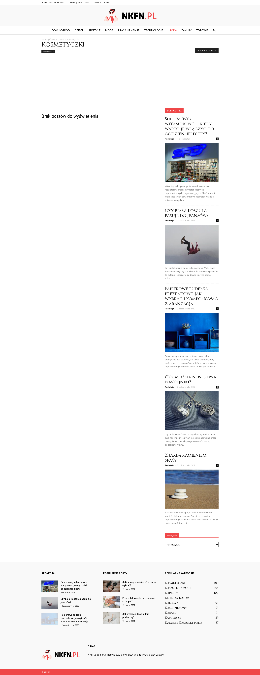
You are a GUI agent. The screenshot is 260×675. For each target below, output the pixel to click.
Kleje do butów (177, 598)
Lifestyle (94, 30)
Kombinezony (176, 608)
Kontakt (107, 2)
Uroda (172, 30)
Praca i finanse (128, 30)
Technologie (153, 30)
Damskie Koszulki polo (183, 623)
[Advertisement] (130, 83)
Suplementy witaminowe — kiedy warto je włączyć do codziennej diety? (189, 126)
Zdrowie (202, 30)
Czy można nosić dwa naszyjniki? (190, 379)
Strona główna (76, 2)
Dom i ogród (61, 30)
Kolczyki (172, 603)
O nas (87, 2)
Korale (170, 613)
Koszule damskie (178, 588)
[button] (215, 30)
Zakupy (186, 30)
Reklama (97, 2)
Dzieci (78, 30)
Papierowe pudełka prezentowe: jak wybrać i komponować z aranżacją (191, 296)
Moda (109, 30)
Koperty (171, 593)
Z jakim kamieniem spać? (185, 457)
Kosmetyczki (48, 51)
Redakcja (169, 139)
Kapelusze (173, 618)
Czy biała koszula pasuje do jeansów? (186, 213)
